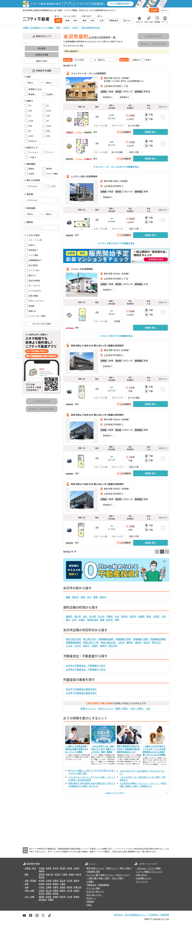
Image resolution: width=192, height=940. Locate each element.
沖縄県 (50, 899)
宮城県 (62, 868)
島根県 (62, 890)
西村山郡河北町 (73, 639)
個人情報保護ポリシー (136, 915)
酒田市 (138, 642)
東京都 (42, 874)
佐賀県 (48, 896)
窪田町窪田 (92, 619)
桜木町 (109, 619)
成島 (83, 597)
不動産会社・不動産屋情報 (98, 884)
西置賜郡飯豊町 (73, 642)
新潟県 (42, 880)
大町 (164, 616)
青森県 (48, 868)
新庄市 (147, 642)
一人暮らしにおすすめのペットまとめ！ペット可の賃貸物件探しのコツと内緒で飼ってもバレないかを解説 (154, 750)
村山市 (77, 645)
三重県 (62, 883)
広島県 (42, 890)
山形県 (76, 868)
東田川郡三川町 (91, 642)
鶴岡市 (129, 642)
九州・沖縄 (29, 896)
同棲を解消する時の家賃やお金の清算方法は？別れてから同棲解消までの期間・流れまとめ (91, 784)
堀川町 (77, 616)
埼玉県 (57, 874)
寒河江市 (156, 642)
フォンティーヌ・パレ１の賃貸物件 (88, 73)
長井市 (86, 645)
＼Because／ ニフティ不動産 (148, 868)
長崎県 (55, 896)
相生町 (133, 616)
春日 (68, 619)
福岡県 (42, 896)
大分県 (69, 896)
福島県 (42, 871)
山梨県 (48, 880)
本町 (85, 616)
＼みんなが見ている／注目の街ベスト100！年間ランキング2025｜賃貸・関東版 (103, 749)
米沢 (89, 597)
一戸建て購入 (92, 878)
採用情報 (164, 915)
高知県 (55, 893)
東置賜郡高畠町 (106, 639)
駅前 (149, 616)
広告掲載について (143, 878)
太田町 (156, 616)
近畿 (26, 887)
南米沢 (103, 597)
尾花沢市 (112, 645)
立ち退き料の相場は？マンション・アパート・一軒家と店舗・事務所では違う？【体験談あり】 (143, 784)
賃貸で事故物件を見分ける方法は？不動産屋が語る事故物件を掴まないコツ (128, 749)
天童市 (94, 645)
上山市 (69, 645)
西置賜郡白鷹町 (158, 639)
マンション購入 (93, 874)
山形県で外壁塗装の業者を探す (81, 693)
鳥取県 (55, 890)
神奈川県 (49, 874)
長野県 (55, 880)
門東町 (109, 616)
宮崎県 (76, 896)
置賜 (68, 597)
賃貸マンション (98, 868)
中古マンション (105, 708)
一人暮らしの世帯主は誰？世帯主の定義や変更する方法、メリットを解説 (76, 749)
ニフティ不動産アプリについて (149, 871)
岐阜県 (48, 883)
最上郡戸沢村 (89, 639)
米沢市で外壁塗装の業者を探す (81, 689)
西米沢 (75, 597)
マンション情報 (93, 888)
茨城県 (71, 874)
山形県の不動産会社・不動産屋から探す (86, 669)
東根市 (103, 645)
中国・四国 (29, 890)
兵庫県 (48, 887)
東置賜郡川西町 (123, 639)
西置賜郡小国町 (141, 639)
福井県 (76, 880)
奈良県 (69, 887)
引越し (89, 904)
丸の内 (101, 616)
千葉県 (64, 874)
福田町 (69, 616)
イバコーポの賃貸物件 (82, 269)
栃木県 (78, 874)
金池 (74, 619)
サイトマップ (141, 881)
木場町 (81, 619)
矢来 (117, 616)
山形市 (121, 642)
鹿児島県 (42, 899)
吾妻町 (141, 616)
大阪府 (42, 887)
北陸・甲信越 (30, 880)
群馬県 (42, 877)
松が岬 (92, 616)
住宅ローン (91, 898)
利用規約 (153, 915)
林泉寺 (124, 616)
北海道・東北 (30, 868)
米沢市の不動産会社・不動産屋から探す (86, 665)
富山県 (62, 880)
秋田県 (69, 868)
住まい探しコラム (94, 894)
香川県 (42, 893)
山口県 (69, 890)
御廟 (102, 619)
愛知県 (42, 883)
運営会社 (118, 915)
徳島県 (76, 890)
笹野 (117, 619)
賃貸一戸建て (125, 868)
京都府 (55, 887)
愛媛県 (48, 893)
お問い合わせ (141, 874)
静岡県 (55, 883)
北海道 (42, 868)
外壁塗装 (90, 901)
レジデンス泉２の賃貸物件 (84, 176)
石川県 (69, 880)
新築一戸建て (122, 708)
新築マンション (88, 708)
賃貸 (88, 868)
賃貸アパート (112, 868)
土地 (148, 708)
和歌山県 (77, 887)
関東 (26, 874)
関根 (95, 597)
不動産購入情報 (93, 871)
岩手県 (55, 868)
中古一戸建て (137, 708)
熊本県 (62, 896)
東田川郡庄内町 (108, 642)
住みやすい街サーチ (95, 891)
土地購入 (90, 881)
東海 (26, 883)
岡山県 (48, 890)
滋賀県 (62, 887)
